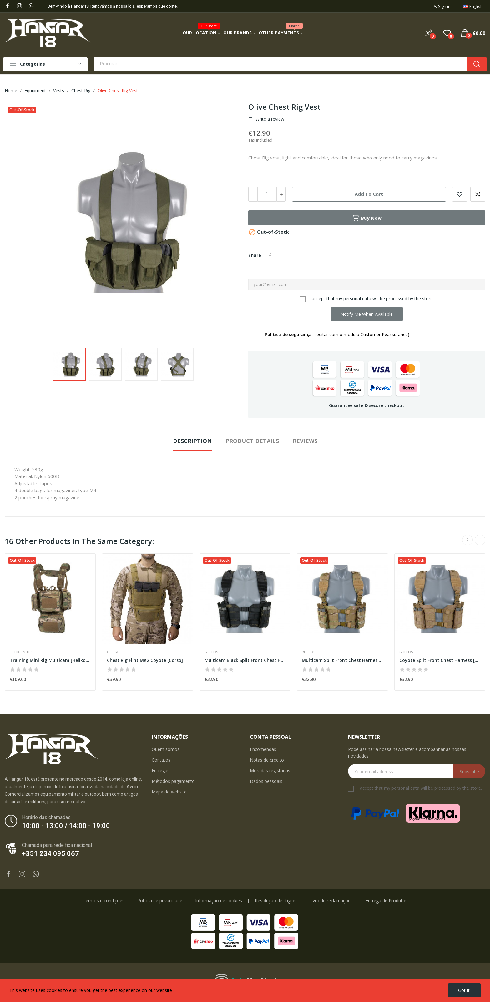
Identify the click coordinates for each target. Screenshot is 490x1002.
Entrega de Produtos (386, 901)
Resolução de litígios (275, 901)
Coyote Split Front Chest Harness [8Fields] (439, 660)
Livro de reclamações (331, 901)
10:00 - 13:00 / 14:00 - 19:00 (66, 826)
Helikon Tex (21, 652)
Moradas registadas (270, 770)
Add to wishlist (460, 194)
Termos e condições (103, 901)
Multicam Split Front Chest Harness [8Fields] (342, 660)
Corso (113, 652)
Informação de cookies (218, 901)
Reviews (305, 441)
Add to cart (369, 194)
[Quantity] (267, 194)
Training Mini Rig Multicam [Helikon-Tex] (50, 660)
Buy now (367, 218)
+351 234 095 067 (50, 854)
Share (270, 255)
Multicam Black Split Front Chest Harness (245, 660)
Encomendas (263, 749)
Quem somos (165, 749)
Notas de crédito (267, 760)
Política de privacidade (159, 901)
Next (480, 540)
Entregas (160, 770)
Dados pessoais (266, 781)
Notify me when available (367, 314)
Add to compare (478, 194)
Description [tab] (192, 441)
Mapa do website (169, 792)
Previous (467, 540)
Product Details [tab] (252, 441)
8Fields (211, 652)
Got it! (464, 990)
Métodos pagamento (173, 781)
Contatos (161, 760)
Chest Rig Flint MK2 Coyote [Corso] (145, 660)
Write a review (269, 119)
